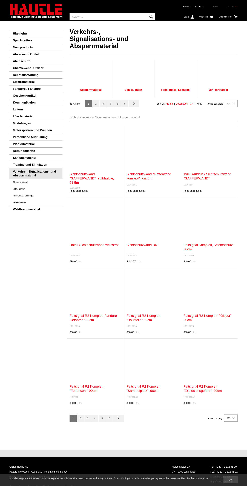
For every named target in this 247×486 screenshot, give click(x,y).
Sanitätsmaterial (24, 157)
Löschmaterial (23, 116)
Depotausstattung (26, 75)
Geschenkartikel (24, 95)
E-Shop (186, 6)
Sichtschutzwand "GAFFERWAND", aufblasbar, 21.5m (92, 178)
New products (23, 47)
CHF (192, 103)
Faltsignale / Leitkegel (23, 196)
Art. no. (170, 103)
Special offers (23, 40)
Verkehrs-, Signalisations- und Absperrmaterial (34, 173)
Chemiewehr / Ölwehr (28, 68)
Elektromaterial (24, 82)
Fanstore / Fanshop (27, 88)
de (228, 6)
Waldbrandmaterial (26, 209)
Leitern (18, 109)
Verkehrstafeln (20, 202)
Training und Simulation (30, 164)
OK (230, 479)
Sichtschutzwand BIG (143, 245)
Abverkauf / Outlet (26, 54)
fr (232, 6)
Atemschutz (21, 61)
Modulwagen (22, 123)
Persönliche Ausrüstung (30, 137)
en (236, 6)
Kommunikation (24, 102)
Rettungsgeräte (24, 151)
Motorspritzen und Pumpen (32, 130)
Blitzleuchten (19, 189)
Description (182, 103)
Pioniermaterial (24, 144)
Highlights (20, 33)
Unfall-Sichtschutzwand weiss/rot (94, 245)
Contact (199, 6)
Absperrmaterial (20, 182)
